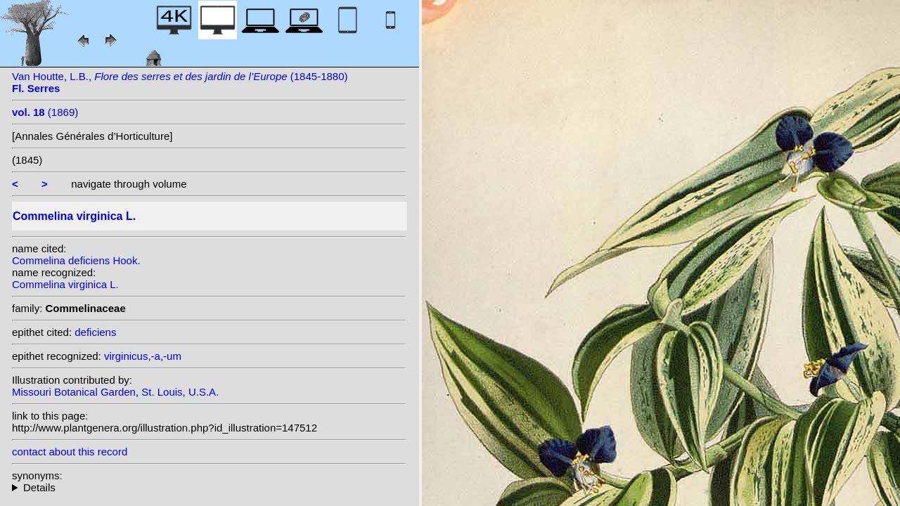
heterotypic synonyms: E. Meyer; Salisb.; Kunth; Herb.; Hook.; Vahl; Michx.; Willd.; (209, 487)
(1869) (45, 112)
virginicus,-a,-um (142, 356)
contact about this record (69, 452)
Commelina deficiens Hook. (76, 260)
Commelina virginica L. (65, 284)
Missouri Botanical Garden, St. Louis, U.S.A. (115, 392)
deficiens (95, 332)
